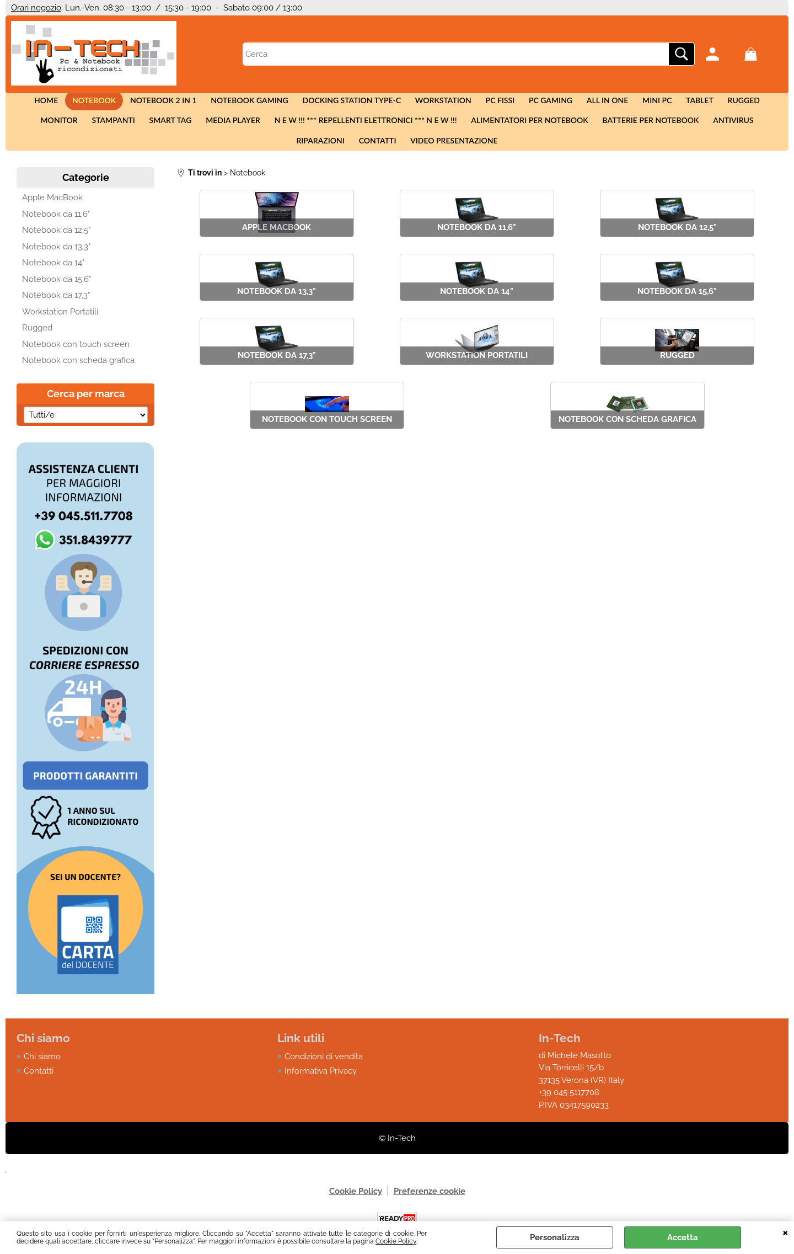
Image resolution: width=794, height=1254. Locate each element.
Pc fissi (474, 103)
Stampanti (43, 130)
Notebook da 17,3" (56, 314)
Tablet (661, 103)
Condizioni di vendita (324, 1075)
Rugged (702, 103)
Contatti (753, 130)
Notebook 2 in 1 (150, 103)
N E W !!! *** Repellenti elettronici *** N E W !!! (286, 130)
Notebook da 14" (53, 282)
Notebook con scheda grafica (78, 380)
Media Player (157, 130)
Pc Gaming (522, 103)
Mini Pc (621, 103)
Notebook (84, 103)
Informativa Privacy (321, 1090)
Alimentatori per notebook (447, 130)
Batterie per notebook (565, 130)
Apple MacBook (52, 217)
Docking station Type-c (332, 103)
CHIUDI (785, 1231)
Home (39, 103)
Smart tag (97, 130)
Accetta (682, 1237)
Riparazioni (699, 130)
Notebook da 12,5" (56, 249)
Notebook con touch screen (76, 363)
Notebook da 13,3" (56, 265)
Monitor (747, 103)
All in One (575, 103)
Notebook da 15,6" (56, 298)
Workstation (421, 103)
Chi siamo (42, 1075)
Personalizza (555, 1237)
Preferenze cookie (429, 1210)
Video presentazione (397, 156)
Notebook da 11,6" (56, 233)
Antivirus (644, 130)
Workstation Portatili (60, 330)
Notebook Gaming (233, 103)
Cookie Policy (395, 1241)
